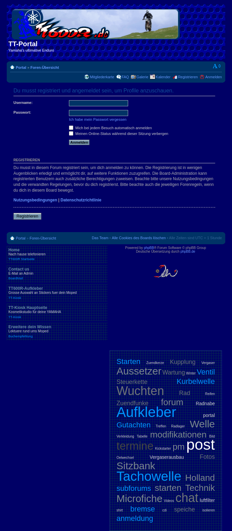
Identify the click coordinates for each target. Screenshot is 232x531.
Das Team (100, 238)
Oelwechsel (125, 457)
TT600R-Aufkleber (57, 293)
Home (57, 254)
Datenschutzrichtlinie (81, 200)
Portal (21, 67)
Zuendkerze (155, 363)
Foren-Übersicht (44, 67)
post (200, 444)
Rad (184, 393)
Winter (191, 373)
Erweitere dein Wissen (57, 331)
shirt (120, 510)
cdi (164, 510)
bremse (142, 509)
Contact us (57, 273)
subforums (134, 488)
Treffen (161, 426)
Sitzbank (136, 465)
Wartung (173, 372)
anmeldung (135, 518)
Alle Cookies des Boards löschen (139, 238)
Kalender (163, 77)
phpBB (149, 248)
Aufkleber (146, 412)
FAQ (125, 77)
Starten (129, 361)
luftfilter (207, 500)
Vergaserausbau (167, 457)
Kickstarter (163, 448)
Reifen (210, 394)
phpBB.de (188, 251)
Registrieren (188, 77)
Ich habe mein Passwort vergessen (97, 119)
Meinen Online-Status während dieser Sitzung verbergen (118, 134)
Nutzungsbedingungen (35, 200)
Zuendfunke (133, 403)
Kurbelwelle (196, 381)
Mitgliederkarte (102, 77)
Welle (202, 423)
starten (168, 488)
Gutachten (134, 425)
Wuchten (140, 391)
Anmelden (213, 77)
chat (187, 498)
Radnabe (205, 403)
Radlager (178, 426)
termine (135, 446)
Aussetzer (139, 370)
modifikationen (178, 434)
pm (178, 447)
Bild (212, 436)
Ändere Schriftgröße (217, 66)
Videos (169, 501)
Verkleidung (125, 436)
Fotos (207, 456)
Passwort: (22, 112)
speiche (184, 509)
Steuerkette (132, 382)
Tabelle (142, 436)
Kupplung (182, 362)
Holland (200, 478)
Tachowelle (149, 476)
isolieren (208, 510)
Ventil (206, 372)
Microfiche (140, 498)
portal (209, 415)
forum (172, 402)
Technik (200, 488)
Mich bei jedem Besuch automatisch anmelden (110, 128)
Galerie (142, 77)
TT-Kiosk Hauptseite (57, 312)
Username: (23, 103)
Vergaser (208, 363)
